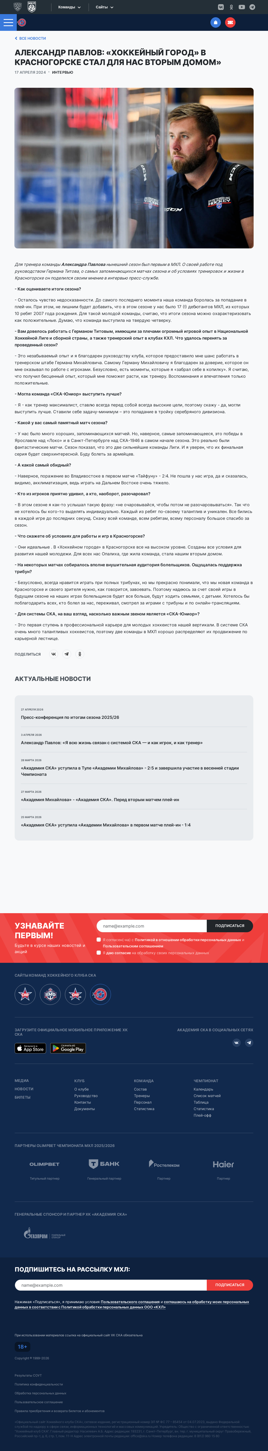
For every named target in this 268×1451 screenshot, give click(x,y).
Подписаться (229, 926)
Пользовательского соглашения (130, 1302)
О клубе (81, 1089)
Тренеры (142, 1095)
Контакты (82, 1102)
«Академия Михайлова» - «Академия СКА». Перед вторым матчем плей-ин (100, 799)
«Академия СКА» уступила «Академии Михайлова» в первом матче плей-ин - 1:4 (106, 825)
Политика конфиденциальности (39, 1384)
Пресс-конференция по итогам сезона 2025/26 (70, 717)
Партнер (163, 1178)
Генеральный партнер (104, 1178)
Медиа (22, 1081)
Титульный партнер (44, 1178)
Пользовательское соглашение (39, 1402)
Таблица (201, 1102)
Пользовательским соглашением (133, 946)
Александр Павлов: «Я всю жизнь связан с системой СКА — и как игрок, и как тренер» (112, 742)
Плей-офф (202, 1115)
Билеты (22, 1097)
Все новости (29, 38)
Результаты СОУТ (28, 1375)
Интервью (63, 72)
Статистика (144, 1108)
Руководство (86, 1095)
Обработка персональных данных (40, 1393)
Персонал (143, 1102)
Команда (144, 1081)
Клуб (79, 1081)
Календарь (203, 1089)
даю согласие (118, 953)
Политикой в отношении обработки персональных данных (188, 939)
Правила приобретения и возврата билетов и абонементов (60, 1411)
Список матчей (207, 1095)
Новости (24, 1089)
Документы (84, 1108)
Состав (140, 1089)
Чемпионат (206, 1081)
